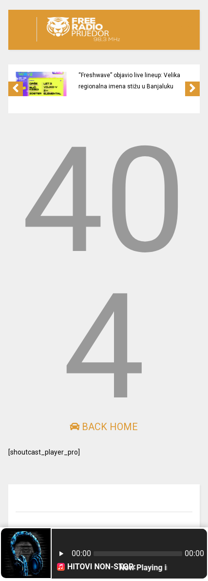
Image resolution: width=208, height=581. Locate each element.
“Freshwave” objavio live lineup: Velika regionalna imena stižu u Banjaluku (129, 81)
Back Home (104, 427)
